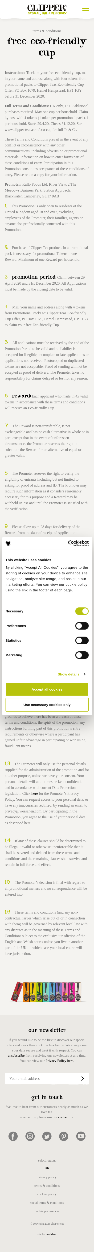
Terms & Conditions (47, 1186)
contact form (67, 1117)
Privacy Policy (46, 1177)
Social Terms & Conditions (47, 1203)
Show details (69, 674)
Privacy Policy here (59, 1061)
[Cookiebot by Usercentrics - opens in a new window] (68, 543)
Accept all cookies (47, 689)
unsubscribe (16, 1055)
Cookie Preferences (47, 1211)
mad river (51, 1234)
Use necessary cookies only (46, 705)
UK (47, 1168)
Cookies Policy (47, 1194)
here (34, 793)
